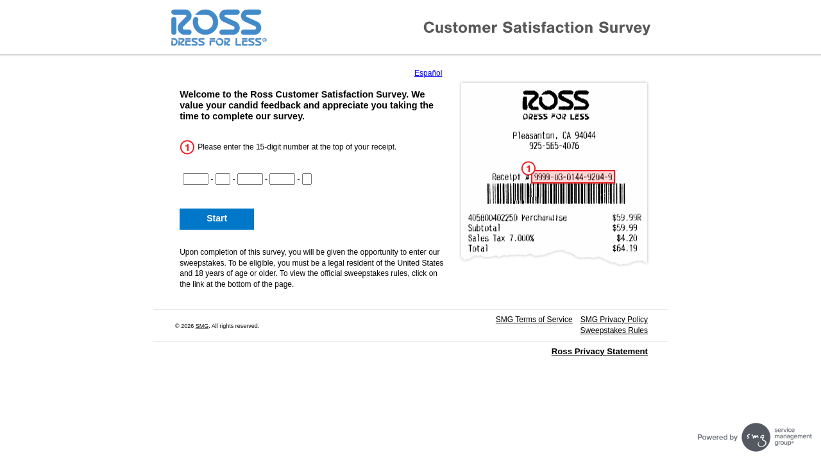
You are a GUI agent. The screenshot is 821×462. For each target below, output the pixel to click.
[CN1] (195, 179)
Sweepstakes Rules (614, 330)
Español (428, 73)
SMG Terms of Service (534, 319)
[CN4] (282, 179)
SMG (202, 326)
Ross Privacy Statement (600, 351)
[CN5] (307, 179)
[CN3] (250, 179)
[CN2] (223, 179)
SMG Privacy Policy (614, 319)
